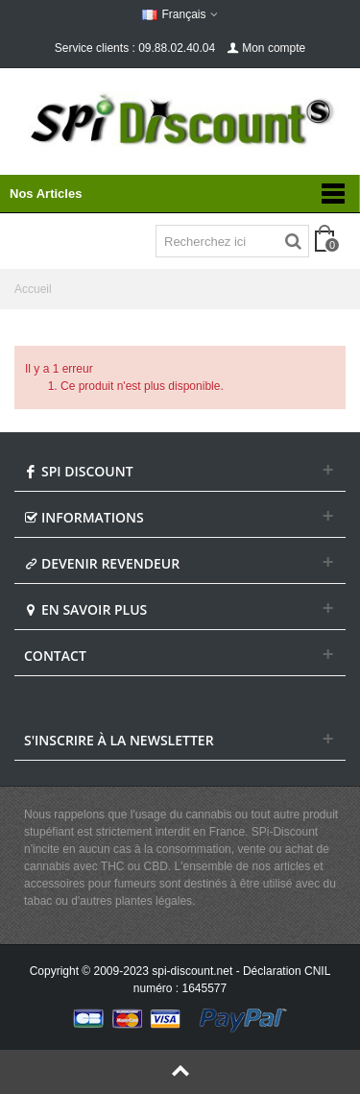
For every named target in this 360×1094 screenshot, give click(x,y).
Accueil (33, 289)
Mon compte (266, 48)
